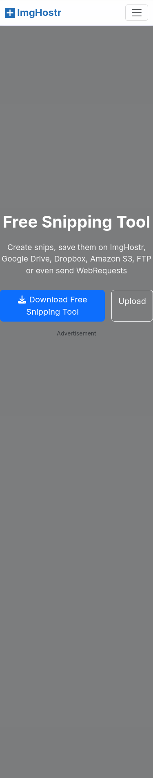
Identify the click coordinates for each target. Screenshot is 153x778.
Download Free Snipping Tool (52, 306)
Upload (132, 301)
